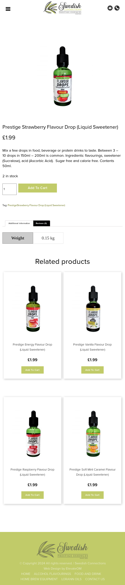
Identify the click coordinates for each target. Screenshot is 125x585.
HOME (25, 574)
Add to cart (37, 187)
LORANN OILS (71, 579)
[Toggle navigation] (8, 8)
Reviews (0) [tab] (41, 223)
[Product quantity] (9, 189)
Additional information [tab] (19, 223)
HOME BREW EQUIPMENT (39, 579)
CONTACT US (95, 579)
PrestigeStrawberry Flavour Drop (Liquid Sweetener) (36, 205)
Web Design (52, 569)
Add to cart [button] (32, 370)
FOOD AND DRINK (88, 574)
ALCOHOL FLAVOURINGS (52, 574)
